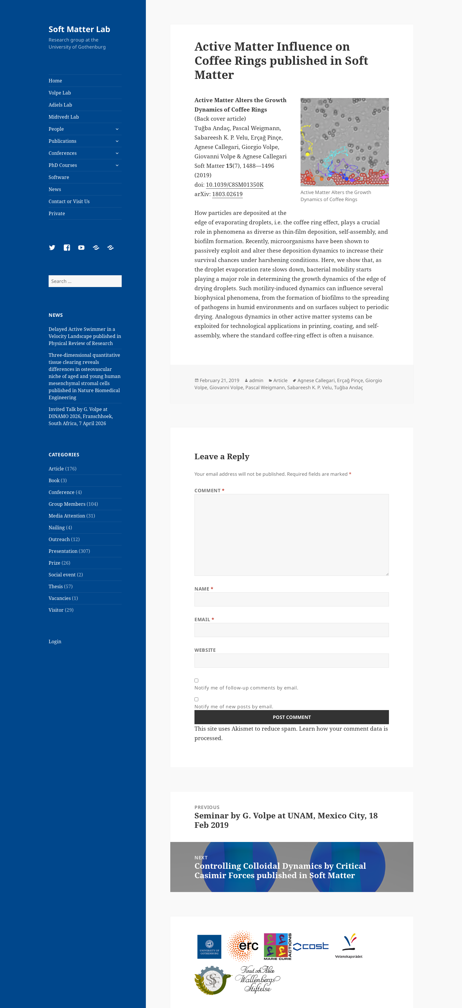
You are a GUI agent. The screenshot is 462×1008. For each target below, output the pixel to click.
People (56, 129)
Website (205, 650)
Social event (62, 574)
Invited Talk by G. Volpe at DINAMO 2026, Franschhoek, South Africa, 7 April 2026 (81, 416)
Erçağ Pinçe (350, 380)
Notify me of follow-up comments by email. (246, 687)
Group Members (67, 504)
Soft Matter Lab (79, 29)
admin (256, 380)
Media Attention (67, 516)
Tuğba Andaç (348, 387)
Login (55, 641)
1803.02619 (227, 194)
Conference (62, 492)
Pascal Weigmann (265, 387)
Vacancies (60, 598)
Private (57, 213)
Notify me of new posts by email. (233, 706)
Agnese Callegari (316, 380)
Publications (62, 141)
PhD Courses (63, 165)
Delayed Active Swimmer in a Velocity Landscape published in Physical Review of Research (85, 336)
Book (54, 480)
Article (56, 468)
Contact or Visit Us (69, 201)
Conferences (63, 153)
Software (59, 177)
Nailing (57, 527)
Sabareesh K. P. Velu (309, 387)
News (55, 189)
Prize (54, 563)
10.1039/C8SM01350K (234, 184)
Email (204, 619)
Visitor (56, 610)
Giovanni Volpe (226, 387)
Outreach (59, 539)
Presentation (63, 551)
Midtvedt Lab (64, 117)
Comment (209, 490)
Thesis (56, 586)
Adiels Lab (60, 105)
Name (204, 589)
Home (55, 80)
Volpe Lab (60, 92)
